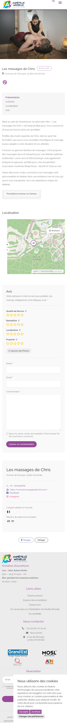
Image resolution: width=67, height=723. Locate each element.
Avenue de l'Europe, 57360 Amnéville (23, 73)
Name (10, 363)
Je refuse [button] (35, 712)
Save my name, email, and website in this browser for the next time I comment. (34, 435)
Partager (26, 540)
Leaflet (35, 271)
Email (9, 377)
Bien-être (44, 68)
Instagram (14, 496)
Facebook (14, 493)
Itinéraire (56, 231)
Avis (8, 110)
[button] (7, 244)
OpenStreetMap (47, 271)
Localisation (12, 106)
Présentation (13, 97)
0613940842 (20, 485)
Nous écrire (36, 633)
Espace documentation (35, 600)
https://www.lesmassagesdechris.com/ (29, 489)
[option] (33, 31)
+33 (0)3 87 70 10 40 (36, 628)
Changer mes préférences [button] (31, 716)
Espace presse (34, 595)
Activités (10, 101)
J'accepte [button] (23, 712)
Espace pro (35, 604)
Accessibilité (35, 613)
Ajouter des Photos (20, 351)
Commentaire (13, 391)
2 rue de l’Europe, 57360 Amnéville (36, 638)
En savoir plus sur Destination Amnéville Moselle (35, 609)
